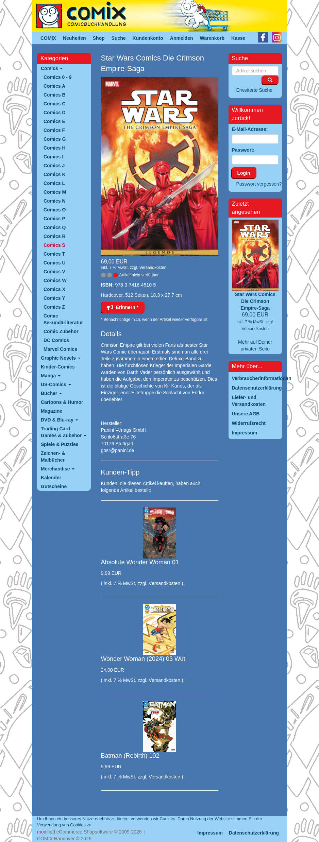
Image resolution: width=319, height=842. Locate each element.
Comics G (55, 139)
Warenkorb (212, 38)
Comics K (55, 174)
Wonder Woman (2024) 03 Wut (143, 658)
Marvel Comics (60, 349)
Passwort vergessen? (259, 184)
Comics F (54, 130)
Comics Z (54, 307)
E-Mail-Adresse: (250, 129)
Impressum (210, 833)
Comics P (54, 218)
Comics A (54, 86)
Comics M (55, 192)
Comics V (54, 271)
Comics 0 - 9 (57, 77)
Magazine (51, 411)
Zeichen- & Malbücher (53, 456)
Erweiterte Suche (254, 90)
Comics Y (54, 298)
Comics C (55, 103)
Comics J (54, 165)
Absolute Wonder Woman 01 (140, 562)
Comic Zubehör (61, 331)
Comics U (55, 262)
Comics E (54, 121)
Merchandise (57, 468)
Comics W (55, 280)
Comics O (55, 209)
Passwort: (243, 150)
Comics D (55, 112)
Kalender (51, 477)
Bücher (51, 393)
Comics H (55, 148)
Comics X (54, 289)
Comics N (55, 201)
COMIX (48, 38)
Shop (99, 38)
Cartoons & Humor (62, 402)
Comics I (53, 156)
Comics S (54, 245)
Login (243, 173)
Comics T (54, 254)
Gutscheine (54, 486)
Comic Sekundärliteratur (63, 319)
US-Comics (56, 384)
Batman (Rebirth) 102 (130, 755)
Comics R (55, 236)
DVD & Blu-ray (59, 420)
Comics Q (55, 227)
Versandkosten (152, 267)
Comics (52, 68)
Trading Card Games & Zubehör (63, 432)
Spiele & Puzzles (59, 444)
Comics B (55, 95)
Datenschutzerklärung (254, 833)
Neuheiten (74, 38)
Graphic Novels (61, 358)
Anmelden (181, 38)
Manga (51, 375)
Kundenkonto (148, 38)
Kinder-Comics (58, 367)
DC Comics (56, 340)
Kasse (238, 38)
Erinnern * (123, 307)
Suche (119, 38)
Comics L (54, 183)
